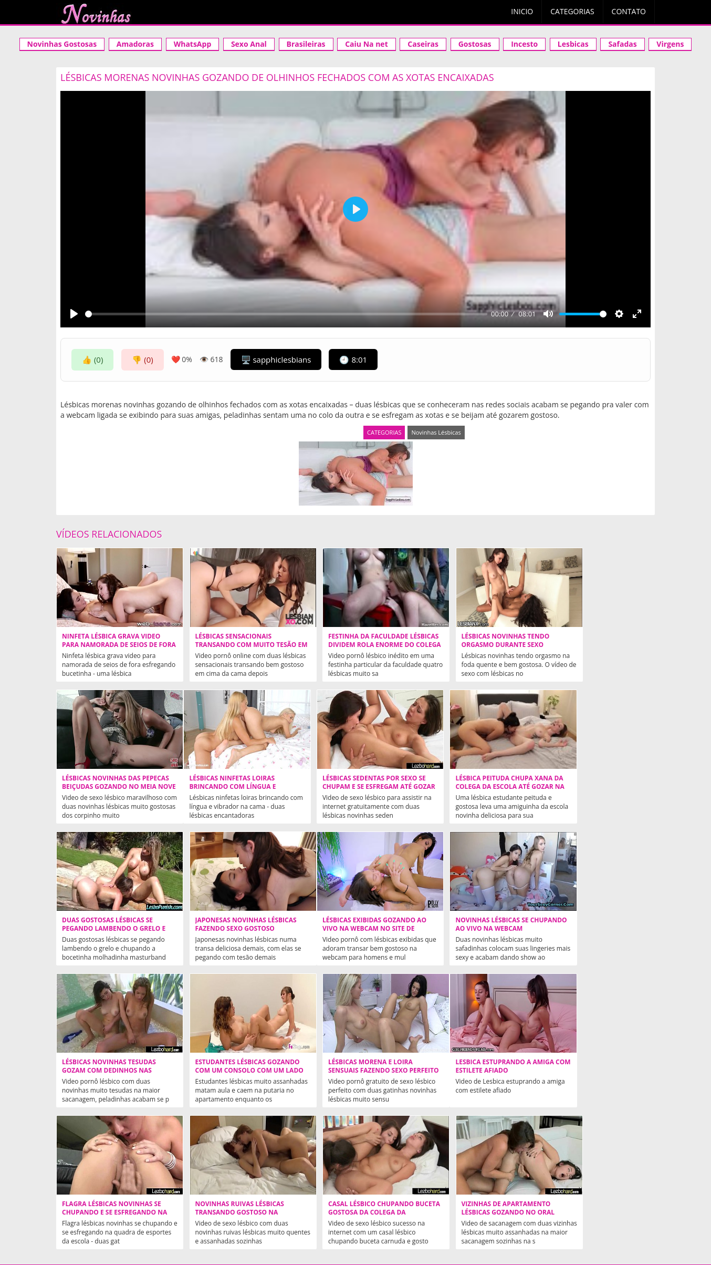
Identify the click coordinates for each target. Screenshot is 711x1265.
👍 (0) (92, 359)
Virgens (670, 44)
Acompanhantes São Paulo (517, 1204)
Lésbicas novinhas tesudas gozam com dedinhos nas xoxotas (351, 928)
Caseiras (422, 44)
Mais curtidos (402, 1222)
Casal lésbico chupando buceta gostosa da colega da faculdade (471, 1070)
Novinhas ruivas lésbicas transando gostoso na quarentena (348, 1070)
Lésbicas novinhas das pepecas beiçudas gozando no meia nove (592, 644)
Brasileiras (306, 44)
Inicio (522, 11)
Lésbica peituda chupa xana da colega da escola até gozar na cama (352, 786)
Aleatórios (207, 1222)
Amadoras (135, 44)
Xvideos (159, 1204)
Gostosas (475, 44)
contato (352, 1222)
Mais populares (465, 1222)
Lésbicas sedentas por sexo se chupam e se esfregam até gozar (232, 786)
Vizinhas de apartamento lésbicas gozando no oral (592, 1066)
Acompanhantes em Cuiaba (398, 1204)
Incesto (524, 44)
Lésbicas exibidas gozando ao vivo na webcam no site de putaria (113, 928)
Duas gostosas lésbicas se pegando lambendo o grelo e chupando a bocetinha (474, 786)
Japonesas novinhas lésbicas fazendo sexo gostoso (596, 782)
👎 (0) (142, 359)
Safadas (622, 44)
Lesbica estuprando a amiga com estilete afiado (111, 1066)
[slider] (286, 314)
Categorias (572, 11)
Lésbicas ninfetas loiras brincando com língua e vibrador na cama (105, 786)
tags (513, 1222)
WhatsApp (193, 44)
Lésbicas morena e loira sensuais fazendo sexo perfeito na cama (588, 928)
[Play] (74, 313)
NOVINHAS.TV (501, 1172)
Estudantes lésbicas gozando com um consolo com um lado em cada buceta (476, 928)
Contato (629, 11)
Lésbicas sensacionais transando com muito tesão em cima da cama (233, 644)
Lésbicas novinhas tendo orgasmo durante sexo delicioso (469, 644)
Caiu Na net (366, 44)
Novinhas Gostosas (62, 44)
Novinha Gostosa (224, 1204)
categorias (306, 1222)
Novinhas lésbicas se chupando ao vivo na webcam (220, 928)
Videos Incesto (302, 1204)
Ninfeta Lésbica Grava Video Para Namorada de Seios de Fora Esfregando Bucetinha (111, 644)
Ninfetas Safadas (351, 1145)
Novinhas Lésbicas (436, 432)
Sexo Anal (249, 44)
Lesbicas (573, 44)
